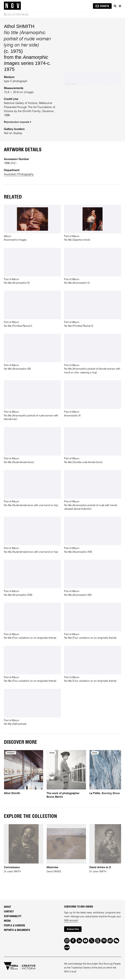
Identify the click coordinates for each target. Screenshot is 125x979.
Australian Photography (19, 174)
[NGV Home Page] (12, 5)
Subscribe (73, 929)
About (7, 907)
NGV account (71, 920)
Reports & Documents (17, 930)
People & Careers (14, 925)
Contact (9, 911)
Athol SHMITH (19, 26)
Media (7, 921)
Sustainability (12, 916)
